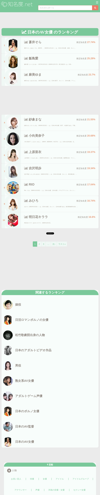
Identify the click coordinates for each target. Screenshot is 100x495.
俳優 (32, 479)
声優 (37, 490)
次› (53, 244)
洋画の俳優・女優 (56, 490)
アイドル (60, 479)
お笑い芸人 (16, 479)
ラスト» (62, 244)
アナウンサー (20, 490)
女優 (45, 479)
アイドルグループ (81, 479)
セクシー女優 (79, 490)
